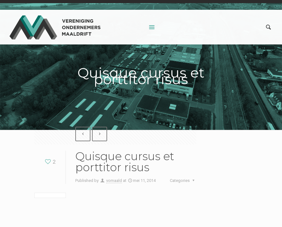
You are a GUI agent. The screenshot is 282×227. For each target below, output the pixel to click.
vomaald (114, 180)
